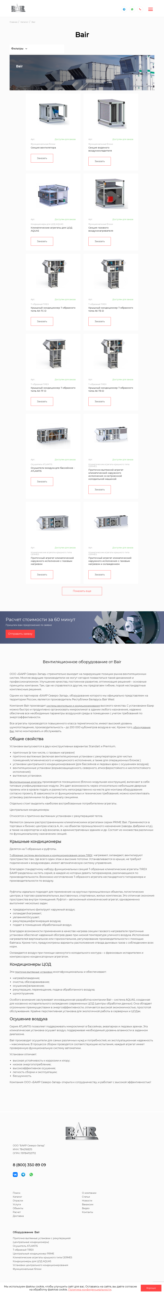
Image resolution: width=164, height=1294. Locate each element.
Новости (87, 1200)
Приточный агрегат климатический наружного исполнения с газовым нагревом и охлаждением (109, 561)
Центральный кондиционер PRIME (33, 1253)
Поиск (16, 1193)
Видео (86, 1208)
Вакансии (87, 1204)
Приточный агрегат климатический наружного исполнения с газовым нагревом (52, 561)
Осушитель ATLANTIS (25, 1246)
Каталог (17, 1196)
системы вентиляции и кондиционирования (73, 705)
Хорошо (151, 1288)
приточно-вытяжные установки (34, 971)
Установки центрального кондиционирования (40, 1265)
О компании (89, 1193)
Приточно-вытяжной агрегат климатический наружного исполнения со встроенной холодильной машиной (105, 474)
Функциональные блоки (27, 1269)
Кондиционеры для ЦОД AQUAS (32, 1261)
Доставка (18, 1216)
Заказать (42, 158)
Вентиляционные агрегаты (26, 782)
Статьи (86, 1196)
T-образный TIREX (23, 1249)
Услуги (17, 1204)
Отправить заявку (20, 633)
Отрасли (18, 1200)
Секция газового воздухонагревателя (100, 229)
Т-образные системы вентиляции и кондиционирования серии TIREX (51, 855)
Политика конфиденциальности (89, 1289)
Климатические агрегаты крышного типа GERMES (42, 1257)
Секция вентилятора (43, 147)
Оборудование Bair (26, 1232)
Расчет (17, 1212)
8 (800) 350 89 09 (29, 1165)
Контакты (87, 1212)
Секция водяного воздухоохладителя (100, 149)
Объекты (18, 1208)
